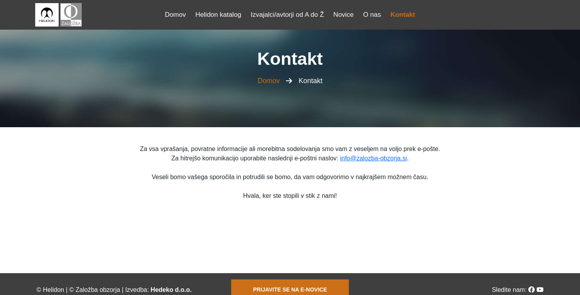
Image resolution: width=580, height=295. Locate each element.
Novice (343, 14)
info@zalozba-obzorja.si (373, 158)
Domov (175, 14)
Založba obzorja (97, 289)
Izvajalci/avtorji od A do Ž (287, 14)
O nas (372, 14)
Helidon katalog (218, 14)
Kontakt (402, 14)
